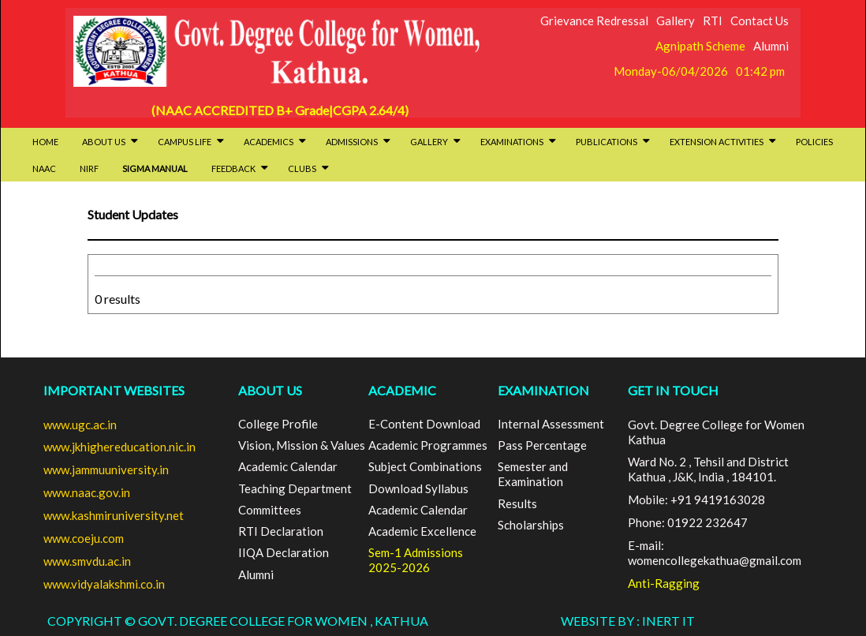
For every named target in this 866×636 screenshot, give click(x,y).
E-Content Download (424, 424)
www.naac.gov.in (86, 492)
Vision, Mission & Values (301, 445)
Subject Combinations (425, 466)
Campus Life (191, 142)
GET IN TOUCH (673, 390)
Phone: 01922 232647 (688, 522)
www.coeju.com (83, 538)
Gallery (675, 20)
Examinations (518, 142)
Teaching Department (295, 488)
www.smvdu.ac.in (87, 561)
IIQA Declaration (283, 552)
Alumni (771, 46)
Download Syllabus (418, 488)
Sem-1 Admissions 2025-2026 (415, 559)
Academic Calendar (288, 466)
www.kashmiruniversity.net (113, 515)
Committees (269, 510)
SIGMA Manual (155, 168)
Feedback (239, 168)
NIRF (89, 168)
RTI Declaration (280, 531)
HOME (45, 142)
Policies (814, 142)
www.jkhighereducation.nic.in (119, 447)
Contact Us (759, 20)
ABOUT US (270, 390)
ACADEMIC (402, 390)
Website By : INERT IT (628, 620)
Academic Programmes (427, 445)
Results (517, 503)
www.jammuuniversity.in (106, 469)
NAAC (44, 168)
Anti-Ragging (664, 583)
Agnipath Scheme (700, 46)
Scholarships (531, 525)
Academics (275, 142)
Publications (613, 142)
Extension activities (723, 142)
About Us (110, 142)
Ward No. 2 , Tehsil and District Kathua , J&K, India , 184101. (708, 469)
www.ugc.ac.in (80, 424)
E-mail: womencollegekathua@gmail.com (714, 552)
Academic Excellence (422, 531)
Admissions (358, 142)
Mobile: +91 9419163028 (696, 499)
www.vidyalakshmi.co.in (104, 584)
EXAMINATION (543, 390)
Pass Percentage (542, 445)
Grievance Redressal (594, 20)
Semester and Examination (533, 473)
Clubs (308, 168)
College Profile (278, 424)
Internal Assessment (551, 424)
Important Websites (114, 390)
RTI (712, 20)
